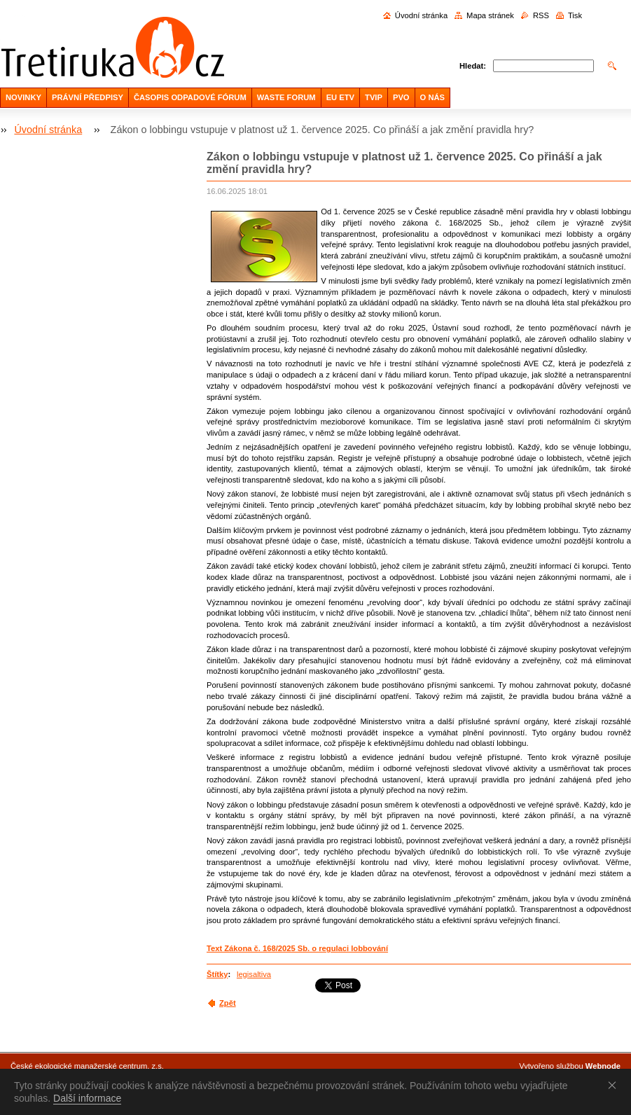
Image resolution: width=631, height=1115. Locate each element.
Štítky (217, 974)
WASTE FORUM (286, 97)
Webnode (602, 1066)
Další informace (87, 1098)
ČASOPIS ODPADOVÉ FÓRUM (190, 97)
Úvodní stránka (421, 15)
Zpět (227, 1003)
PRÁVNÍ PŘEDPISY (87, 97)
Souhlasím (615, 1085)
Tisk (575, 15)
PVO (401, 97)
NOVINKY (23, 97)
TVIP (373, 97)
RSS (541, 15)
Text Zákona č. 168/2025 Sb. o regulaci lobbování (297, 948)
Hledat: (472, 66)
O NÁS (432, 97)
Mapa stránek (490, 15)
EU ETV (340, 97)
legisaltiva (254, 974)
